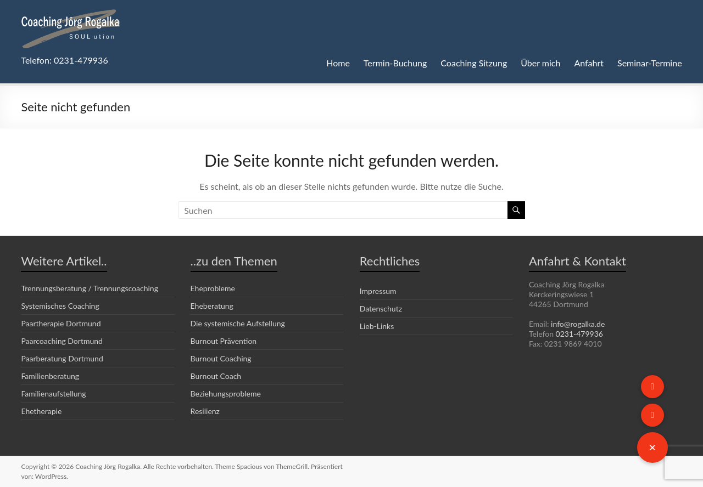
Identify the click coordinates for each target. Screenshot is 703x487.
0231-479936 (578, 334)
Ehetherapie (42, 410)
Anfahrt (587, 62)
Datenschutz (381, 308)
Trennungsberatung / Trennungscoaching (91, 288)
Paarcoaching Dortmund (62, 340)
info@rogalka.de (581, 324)
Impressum (379, 290)
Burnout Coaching (221, 358)
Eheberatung (213, 305)
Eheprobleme (213, 288)
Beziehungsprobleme (227, 393)
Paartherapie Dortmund (61, 323)
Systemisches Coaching (62, 305)
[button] (652, 447)
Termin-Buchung (391, 62)
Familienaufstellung (54, 393)
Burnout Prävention (223, 340)
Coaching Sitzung (471, 62)
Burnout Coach (216, 375)
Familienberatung (50, 375)
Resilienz (206, 410)
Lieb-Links (377, 325)
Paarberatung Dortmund (62, 358)
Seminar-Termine (648, 62)
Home (333, 62)
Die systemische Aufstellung (238, 323)
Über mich (539, 62)
